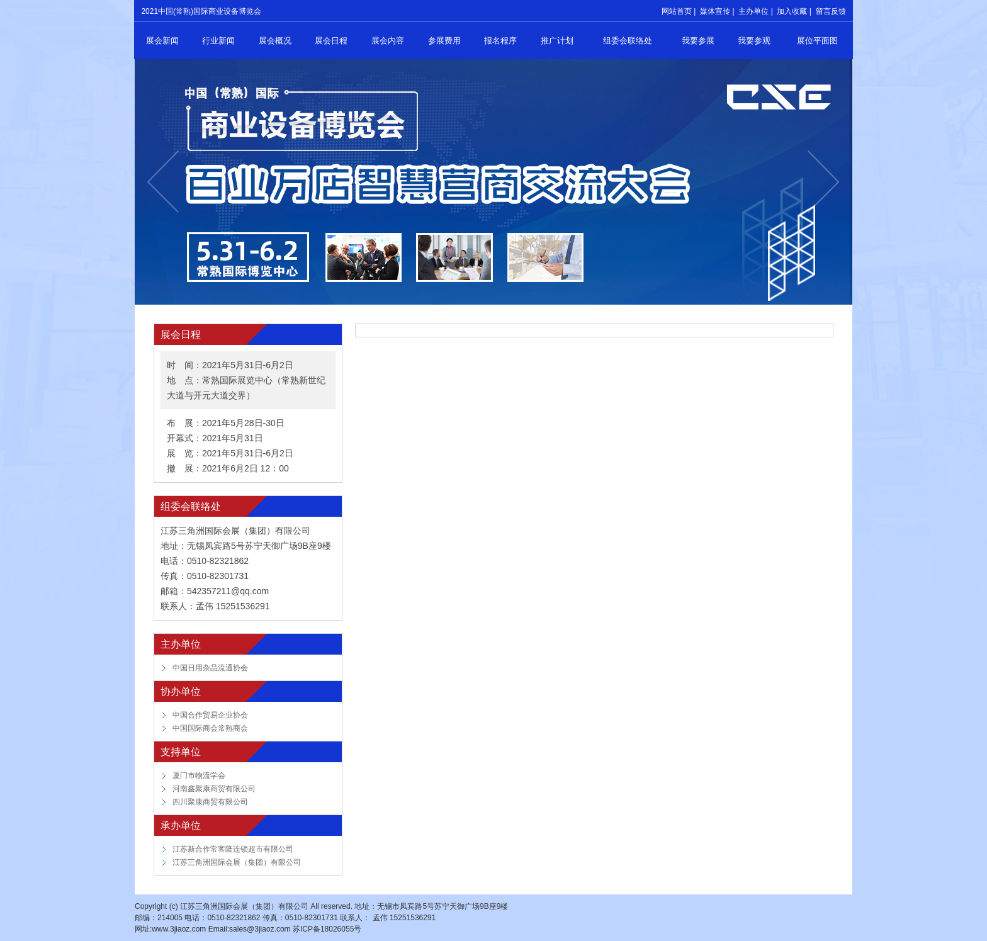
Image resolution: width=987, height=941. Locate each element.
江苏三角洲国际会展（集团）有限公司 (236, 862)
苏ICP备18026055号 (327, 929)
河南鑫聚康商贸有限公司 (214, 788)
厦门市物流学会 (198, 775)
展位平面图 (817, 40)
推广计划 (557, 40)
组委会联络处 (627, 40)
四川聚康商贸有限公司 (210, 801)
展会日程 (331, 40)
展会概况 (275, 40)
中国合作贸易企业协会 (210, 715)
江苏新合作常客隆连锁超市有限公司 (232, 849)
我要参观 (754, 40)
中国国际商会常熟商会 (210, 728)
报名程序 (500, 40)
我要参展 (698, 40)
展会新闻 (162, 40)
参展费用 (444, 40)
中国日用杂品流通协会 (210, 667)
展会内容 (387, 40)
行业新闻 (218, 40)
